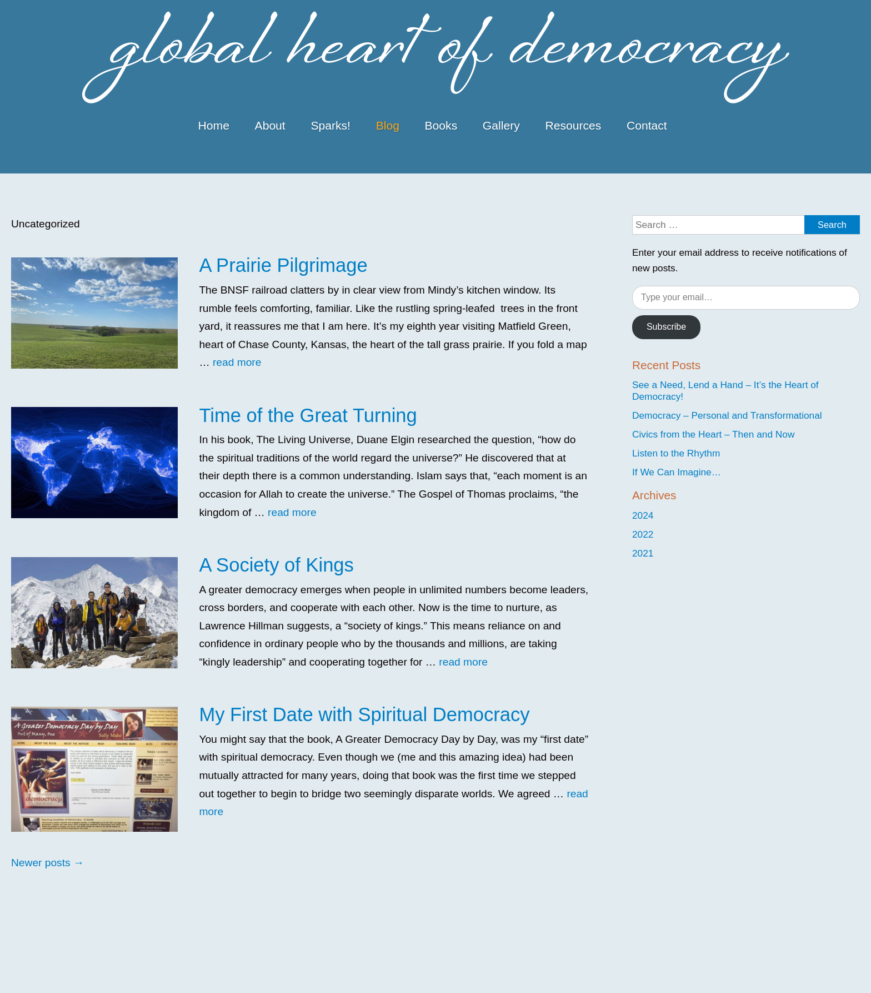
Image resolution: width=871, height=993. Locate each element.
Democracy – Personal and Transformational (727, 415)
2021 (642, 553)
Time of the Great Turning (308, 415)
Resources (573, 125)
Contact (647, 125)
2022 (642, 534)
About (270, 125)
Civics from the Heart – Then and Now (713, 434)
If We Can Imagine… (676, 472)
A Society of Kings (276, 564)
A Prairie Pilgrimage (283, 265)
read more (237, 362)
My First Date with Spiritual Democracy (364, 714)
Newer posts (47, 862)
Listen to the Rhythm (676, 453)
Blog (387, 125)
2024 (642, 515)
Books (441, 125)
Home (213, 125)
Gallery (501, 125)
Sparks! (331, 125)
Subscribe (666, 326)
